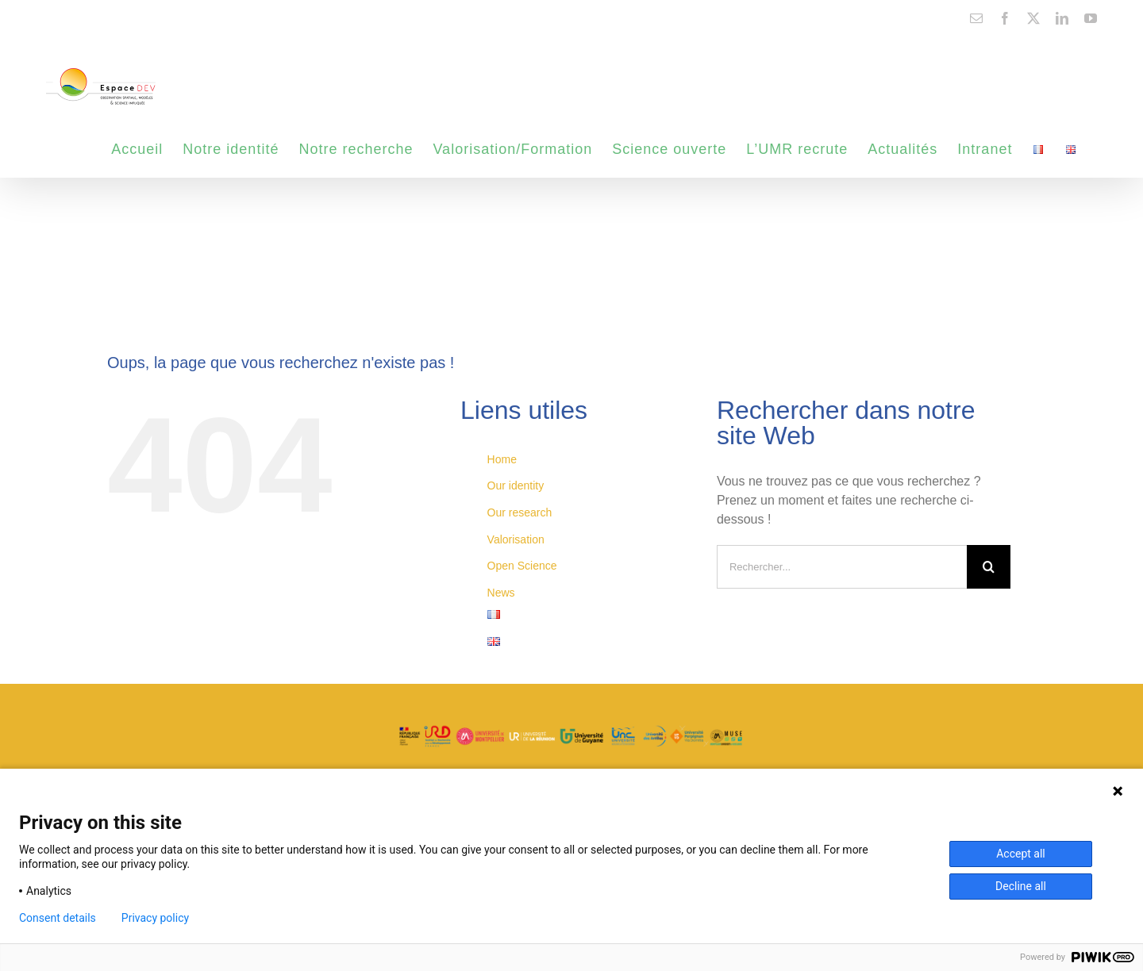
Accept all (1020, 853)
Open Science (522, 565)
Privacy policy (155, 918)
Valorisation (516, 539)
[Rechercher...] (842, 567)
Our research (519, 512)
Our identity (516, 485)
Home (502, 459)
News (501, 592)
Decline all (1020, 886)
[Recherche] (988, 567)
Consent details (57, 918)
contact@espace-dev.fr (95, 17)
